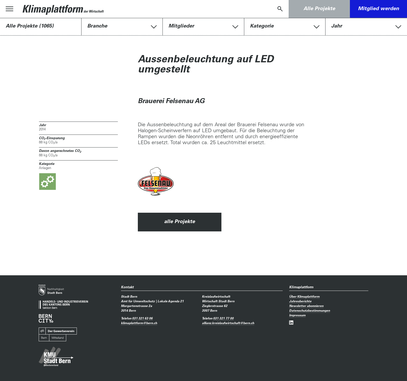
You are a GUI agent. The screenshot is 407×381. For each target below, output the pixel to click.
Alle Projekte (319, 8)
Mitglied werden (378, 8)
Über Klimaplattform (304, 296)
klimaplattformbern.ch (139, 323)
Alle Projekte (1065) (30, 26)
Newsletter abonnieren (306, 306)
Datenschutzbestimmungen (309, 310)
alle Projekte (179, 221)
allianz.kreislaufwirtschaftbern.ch (228, 323)
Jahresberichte (300, 301)
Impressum (297, 315)
